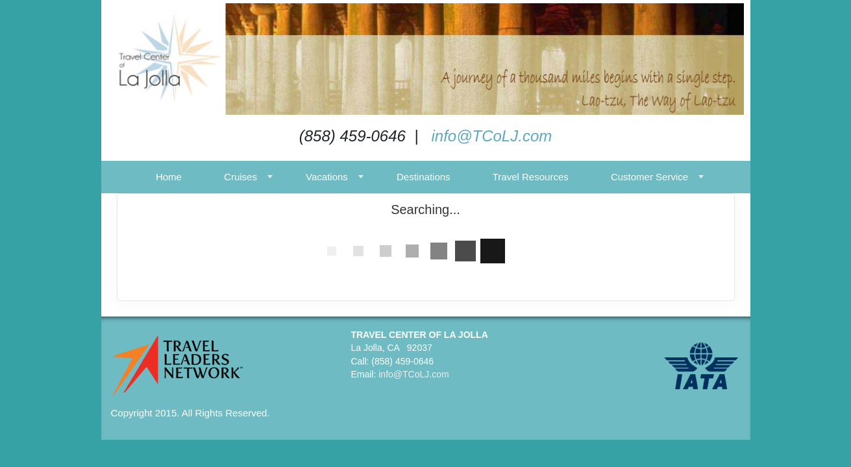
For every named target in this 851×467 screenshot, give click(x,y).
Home (169, 176)
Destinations (423, 176)
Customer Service (649, 176)
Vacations (327, 176)
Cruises (240, 176)
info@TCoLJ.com (491, 136)
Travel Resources (531, 176)
